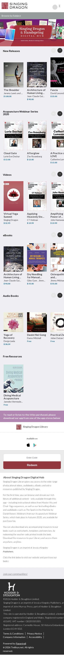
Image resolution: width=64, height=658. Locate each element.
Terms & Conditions (13, 633)
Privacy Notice (34, 633)
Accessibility (35, 637)
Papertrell (21, 643)
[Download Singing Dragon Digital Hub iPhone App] (29, 445)
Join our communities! (15, 573)
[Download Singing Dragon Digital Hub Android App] (35, 445)
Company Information (14, 637)
